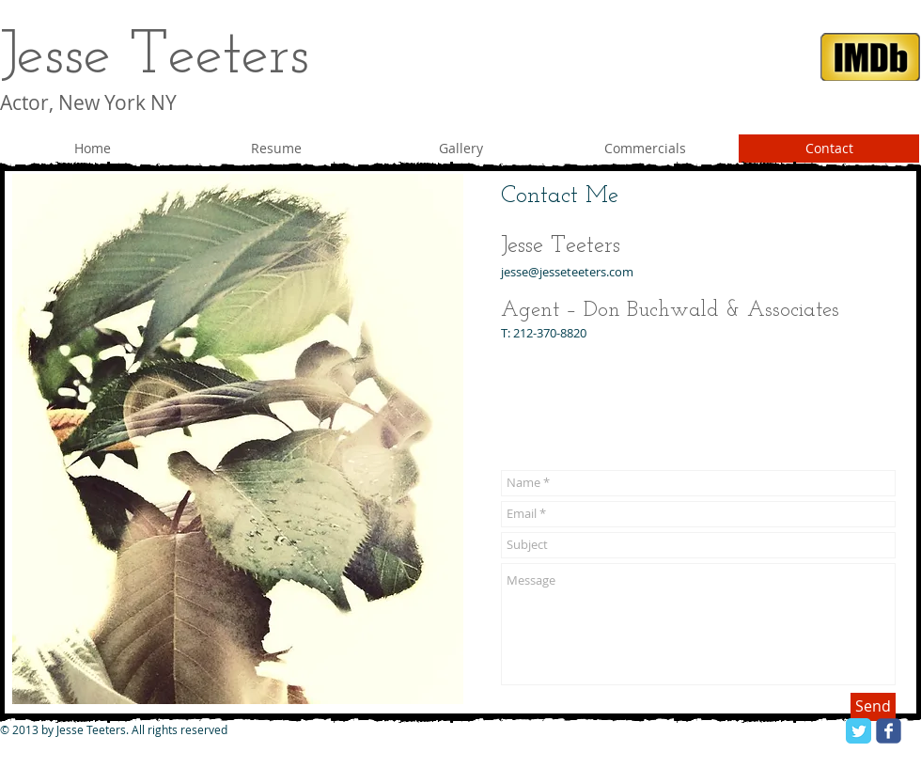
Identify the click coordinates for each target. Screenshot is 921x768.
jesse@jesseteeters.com (567, 271)
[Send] (873, 707)
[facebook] (888, 731)
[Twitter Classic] (858, 731)
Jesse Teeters (154, 56)
